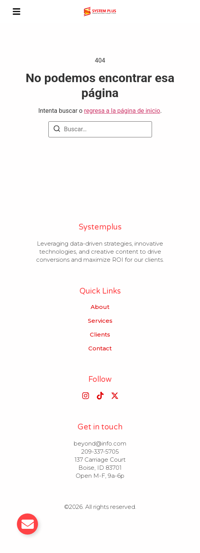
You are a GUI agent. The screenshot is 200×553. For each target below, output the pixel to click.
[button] (16, 11)
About (100, 307)
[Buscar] (57, 130)
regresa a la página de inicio (122, 110)
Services (100, 320)
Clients (100, 334)
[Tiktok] (100, 395)
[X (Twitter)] (115, 395)
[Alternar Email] (27, 524)
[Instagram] (85, 395)
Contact (100, 348)
